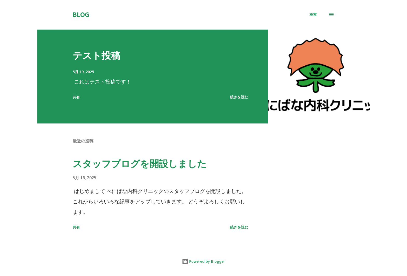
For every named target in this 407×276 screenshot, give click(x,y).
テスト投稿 (96, 55)
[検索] (313, 14)
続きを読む (239, 96)
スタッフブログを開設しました (140, 163)
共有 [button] (76, 96)
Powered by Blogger (203, 261)
